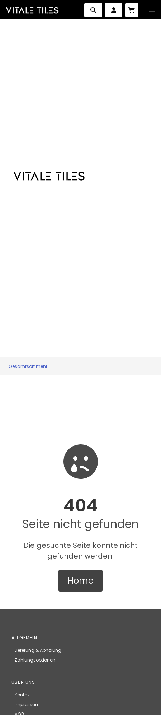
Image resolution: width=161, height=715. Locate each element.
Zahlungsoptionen (35, 660)
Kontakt (23, 695)
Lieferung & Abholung (38, 650)
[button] (151, 10)
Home (80, 581)
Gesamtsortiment (28, 366)
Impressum (27, 704)
